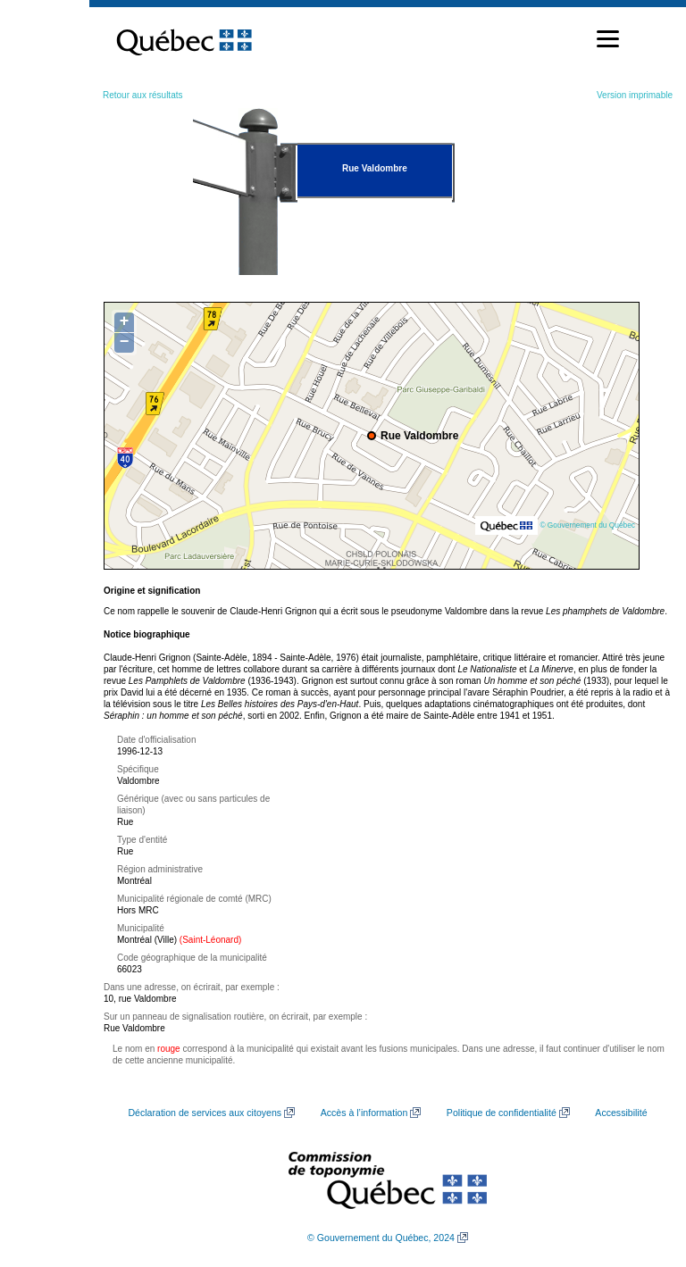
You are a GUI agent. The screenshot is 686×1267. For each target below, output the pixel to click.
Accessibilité (621, 1112)
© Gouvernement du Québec (587, 525)
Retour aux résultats (143, 95)
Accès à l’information (364, 1112)
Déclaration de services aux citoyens (204, 1112)
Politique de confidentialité (501, 1112)
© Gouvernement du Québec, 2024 (381, 1237)
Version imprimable (635, 95)
